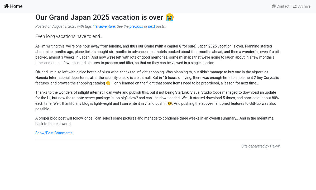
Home (13, 6)
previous (136, 26)
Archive (301, 6)
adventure (107, 26)
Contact (280, 6)
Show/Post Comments (54, 133)
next (151, 26)
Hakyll (275, 146)
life (95, 26)
